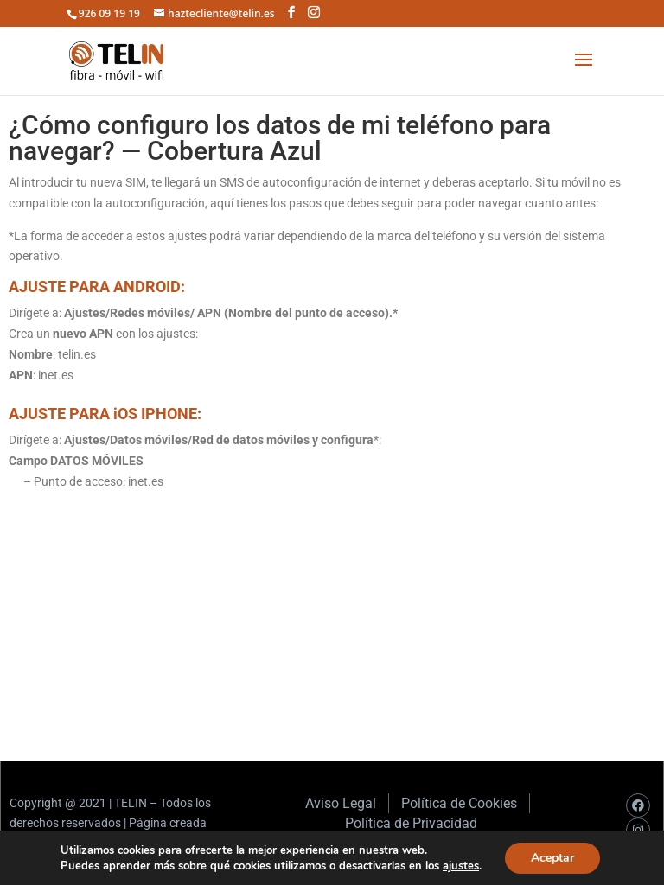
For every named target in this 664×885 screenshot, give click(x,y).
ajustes (461, 866)
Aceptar (552, 858)
